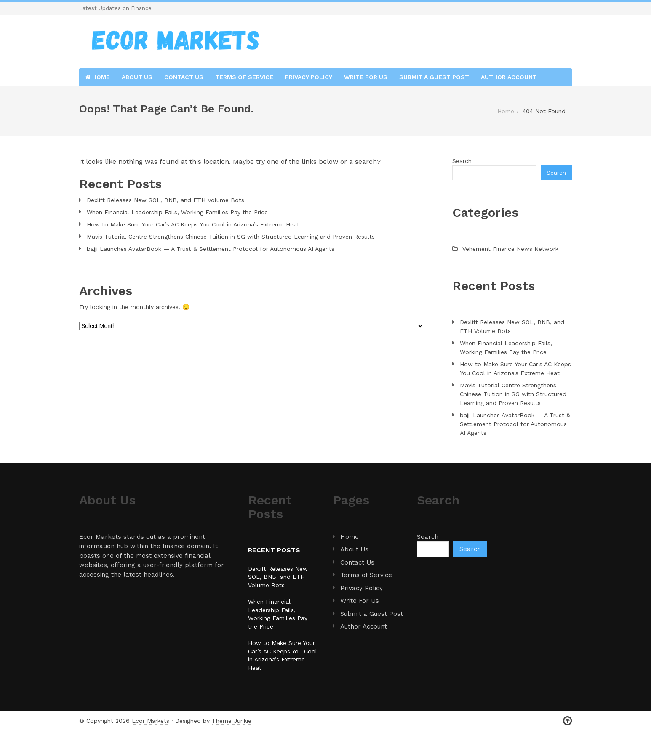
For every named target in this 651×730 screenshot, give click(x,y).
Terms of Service (244, 77)
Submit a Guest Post (434, 77)
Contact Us (183, 77)
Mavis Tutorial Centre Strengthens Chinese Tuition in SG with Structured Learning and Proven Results (231, 236)
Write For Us (365, 77)
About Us (137, 77)
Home (97, 77)
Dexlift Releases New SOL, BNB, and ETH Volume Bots (165, 200)
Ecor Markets (150, 720)
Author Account (509, 77)
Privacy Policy (308, 77)
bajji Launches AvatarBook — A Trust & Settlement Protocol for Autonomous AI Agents (210, 248)
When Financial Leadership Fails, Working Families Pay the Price (177, 212)
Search (462, 160)
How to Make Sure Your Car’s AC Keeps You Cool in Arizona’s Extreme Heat (193, 224)
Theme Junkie (231, 720)
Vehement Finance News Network (510, 248)
